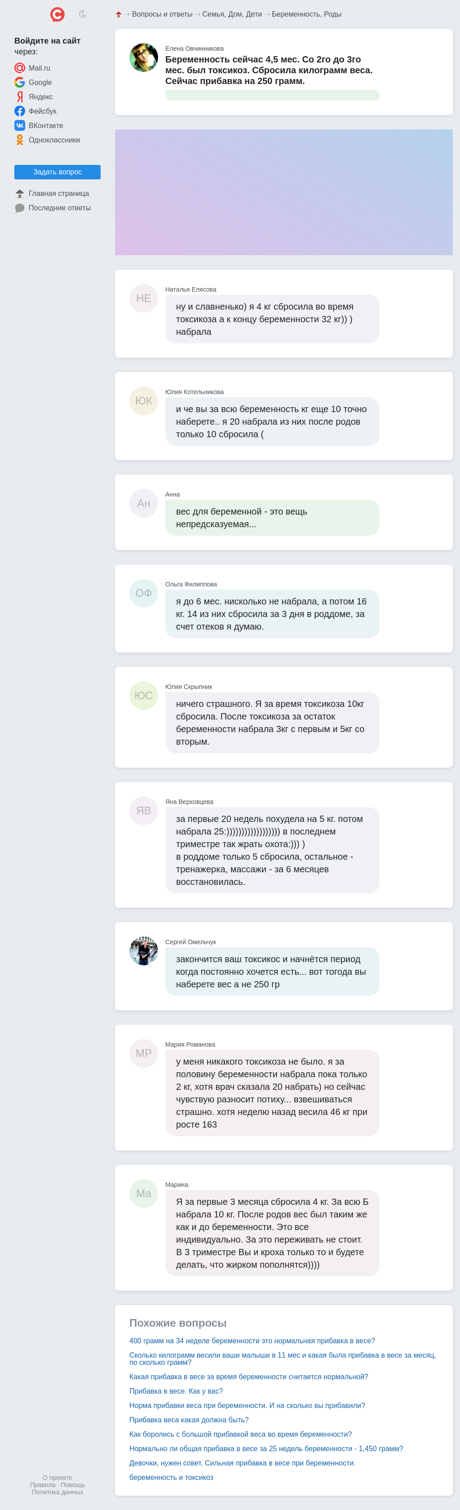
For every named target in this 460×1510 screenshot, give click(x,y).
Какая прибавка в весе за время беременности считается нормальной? (248, 1377)
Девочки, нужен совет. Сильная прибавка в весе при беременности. (242, 1463)
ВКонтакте (38, 125)
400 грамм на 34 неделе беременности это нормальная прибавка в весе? (252, 1341)
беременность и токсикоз (171, 1477)
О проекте (57, 1477)
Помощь (73, 1484)
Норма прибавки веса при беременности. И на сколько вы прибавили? (247, 1405)
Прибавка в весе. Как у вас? (176, 1391)
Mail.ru (32, 67)
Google (33, 82)
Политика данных (57, 1492)
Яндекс (33, 96)
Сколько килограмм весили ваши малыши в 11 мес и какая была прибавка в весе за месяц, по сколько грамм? (282, 1358)
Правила (43, 1484)
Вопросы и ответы (162, 14)
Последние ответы (52, 208)
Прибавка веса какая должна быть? (189, 1420)
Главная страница (51, 193)
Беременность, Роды (307, 14)
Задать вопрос (57, 172)
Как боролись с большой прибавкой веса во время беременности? (240, 1434)
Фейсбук (35, 111)
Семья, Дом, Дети (232, 14)
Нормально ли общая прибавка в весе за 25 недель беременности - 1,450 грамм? (266, 1448)
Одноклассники (47, 139)
